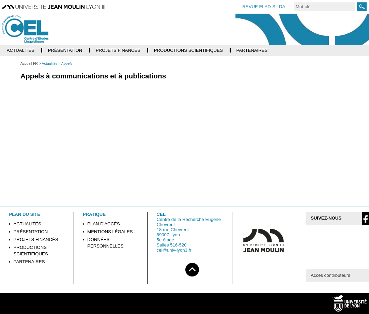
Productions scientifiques (31, 250)
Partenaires (29, 261)
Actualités (27, 223)
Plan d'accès (103, 223)
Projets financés (36, 239)
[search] (324, 6)
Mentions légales (110, 231)
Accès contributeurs (330, 275)
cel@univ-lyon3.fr (174, 250)
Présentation (31, 231)
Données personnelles (105, 243)
